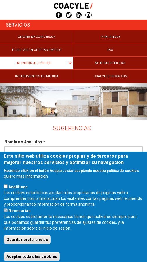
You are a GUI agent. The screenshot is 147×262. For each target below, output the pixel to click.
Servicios (18, 25)
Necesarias (19, 217)
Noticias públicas (110, 63)
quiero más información (26, 183)
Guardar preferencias (27, 246)
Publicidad (110, 37)
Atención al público (34, 63)
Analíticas (18, 193)
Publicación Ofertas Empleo (37, 50)
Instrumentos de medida (36, 76)
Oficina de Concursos (36, 37)
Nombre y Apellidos (24, 142)
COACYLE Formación (110, 76)
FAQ (110, 50)
